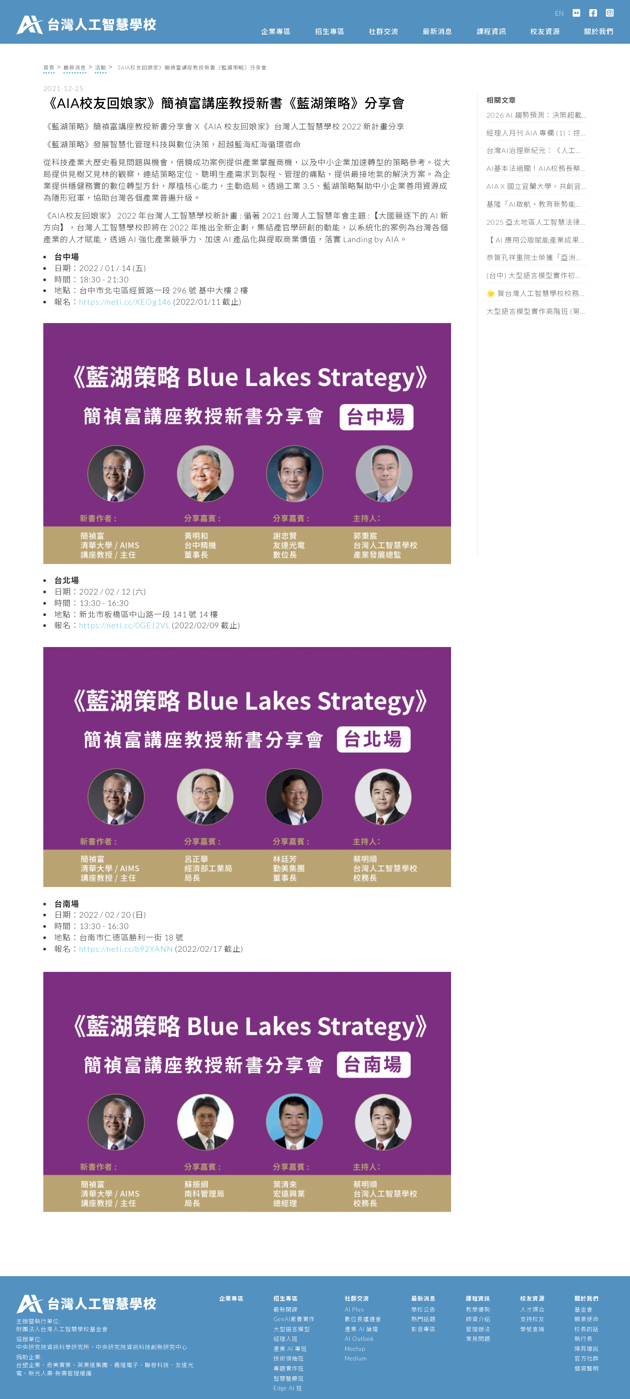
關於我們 (599, 31)
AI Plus (354, 1309)
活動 (100, 67)
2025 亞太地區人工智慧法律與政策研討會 (536, 222)
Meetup (355, 1348)
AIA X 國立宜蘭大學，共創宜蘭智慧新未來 (536, 186)
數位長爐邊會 (363, 1318)
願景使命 (586, 1318)
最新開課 (285, 1309)
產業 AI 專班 (290, 1348)
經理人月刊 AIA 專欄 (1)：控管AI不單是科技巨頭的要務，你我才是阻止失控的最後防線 (536, 133)
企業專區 (276, 31)
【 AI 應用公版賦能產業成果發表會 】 (536, 240)
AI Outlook (359, 1338)
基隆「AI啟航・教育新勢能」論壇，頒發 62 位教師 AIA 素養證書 (536, 204)
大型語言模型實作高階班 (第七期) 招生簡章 (536, 311)
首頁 (49, 67)
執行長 (583, 1338)
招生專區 (330, 31)
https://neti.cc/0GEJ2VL (124, 625)
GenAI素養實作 (294, 1318)
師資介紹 (478, 1318)
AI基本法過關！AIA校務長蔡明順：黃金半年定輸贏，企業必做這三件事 (536, 168)
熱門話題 (423, 1318)
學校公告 (423, 1309)
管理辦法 (478, 1329)
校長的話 (586, 1329)
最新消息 (437, 31)
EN (559, 13)
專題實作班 (288, 1368)
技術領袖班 (288, 1358)
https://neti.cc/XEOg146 (125, 301)
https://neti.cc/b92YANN (126, 949)
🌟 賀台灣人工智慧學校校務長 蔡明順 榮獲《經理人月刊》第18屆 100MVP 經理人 (536, 293)
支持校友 (532, 1318)
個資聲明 (586, 1368)
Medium (356, 1358)
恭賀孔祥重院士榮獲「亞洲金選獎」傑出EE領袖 (536, 257)
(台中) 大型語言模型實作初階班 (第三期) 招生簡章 (536, 275)
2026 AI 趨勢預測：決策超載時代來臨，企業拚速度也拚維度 (536, 115)
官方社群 (586, 1358)
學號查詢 (532, 1329)
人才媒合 (532, 1309)
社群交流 (384, 31)
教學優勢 (478, 1309)
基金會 (583, 1309)
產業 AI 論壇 (361, 1329)
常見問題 (478, 1338)
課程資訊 (491, 31)
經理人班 (285, 1338)
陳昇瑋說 (586, 1348)
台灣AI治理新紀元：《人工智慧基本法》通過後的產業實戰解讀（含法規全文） (536, 150)
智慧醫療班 (288, 1378)
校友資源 (545, 31)
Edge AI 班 (287, 1388)
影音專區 (423, 1329)
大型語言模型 (291, 1329)
